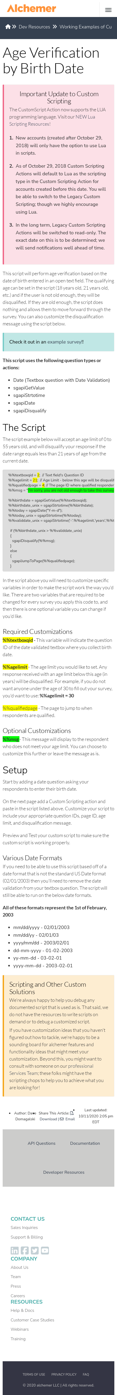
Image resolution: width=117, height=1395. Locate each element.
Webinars (20, 1329)
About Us (19, 1267)
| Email (66, 1119)
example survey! (64, 342)
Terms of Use (34, 1374)
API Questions (42, 1143)
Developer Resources (63, 1172)
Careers (18, 1296)
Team (16, 1277)
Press (16, 1286)
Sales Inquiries (24, 1228)
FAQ (86, 1374)
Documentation (85, 1143)
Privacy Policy (63, 1374)
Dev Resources (34, 27)
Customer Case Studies (32, 1320)
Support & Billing (27, 1237)
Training (18, 1339)
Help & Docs (22, 1310)
